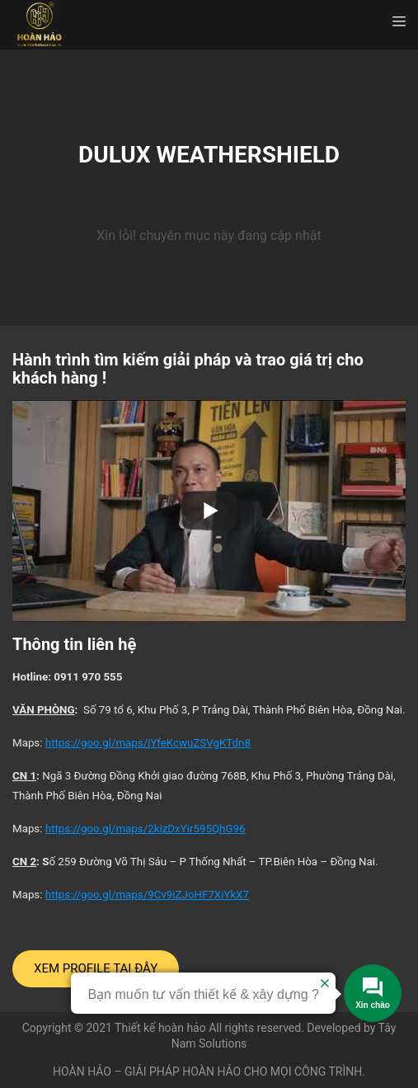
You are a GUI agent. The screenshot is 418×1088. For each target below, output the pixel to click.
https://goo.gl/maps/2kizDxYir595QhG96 (145, 828)
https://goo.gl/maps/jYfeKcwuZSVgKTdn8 (148, 743)
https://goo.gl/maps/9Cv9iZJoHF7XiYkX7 (147, 894)
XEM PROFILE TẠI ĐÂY (95, 968)
